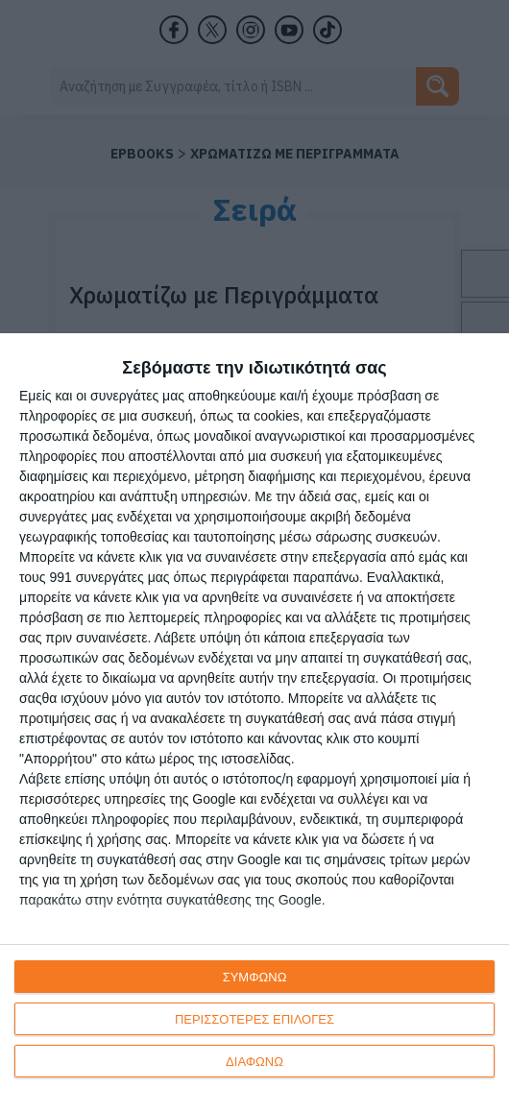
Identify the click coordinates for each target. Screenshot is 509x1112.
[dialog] (254, 722)
